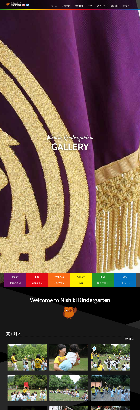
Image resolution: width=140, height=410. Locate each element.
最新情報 (79, 6)
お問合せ (127, 6)
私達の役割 (15, 279)
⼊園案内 (66, 6)
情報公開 (114, 6)
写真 (81, 279)
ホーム (54, 6)
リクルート (124, 279)
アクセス (101, 6)
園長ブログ (103, 279)
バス (90, 6)
